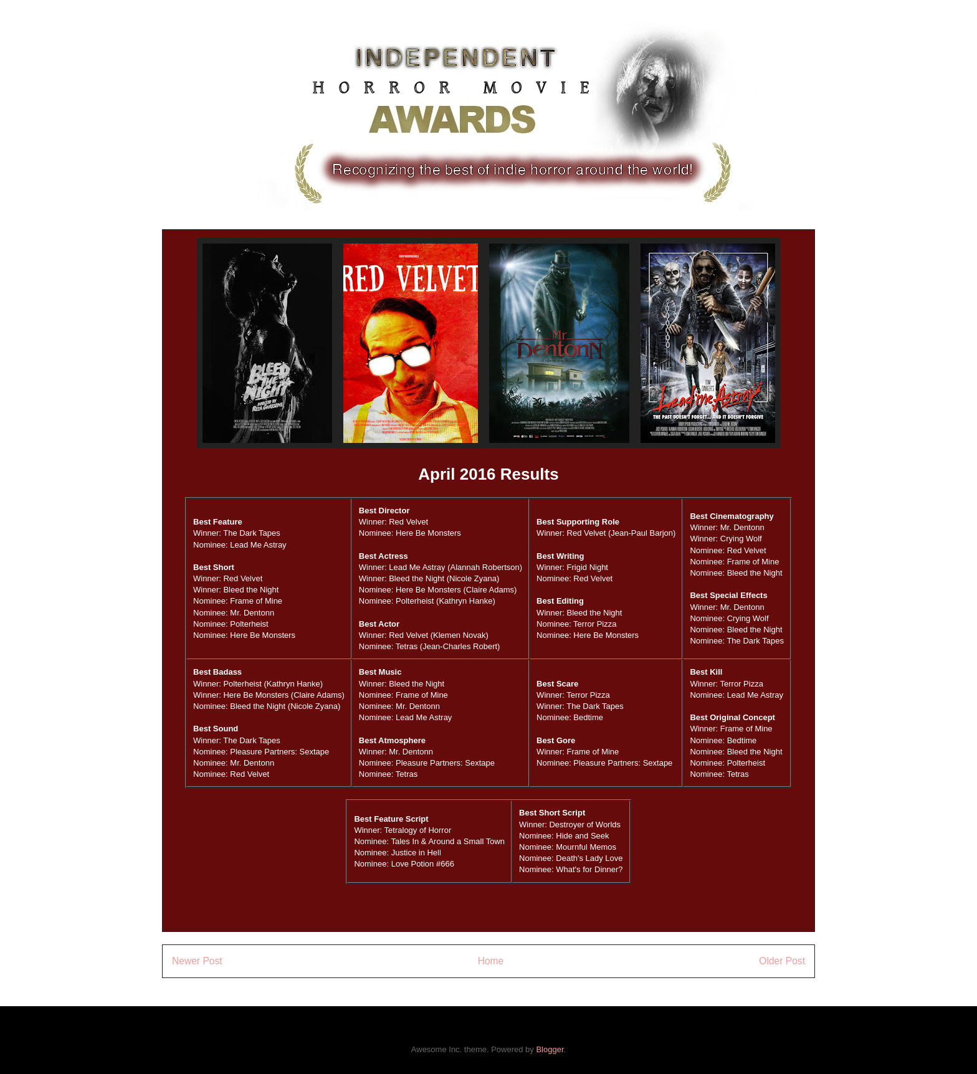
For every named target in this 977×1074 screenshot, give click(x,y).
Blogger (549, 1049)
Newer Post (197, 961)
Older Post (782, 961)
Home (491, 961)
